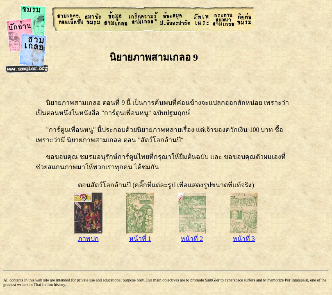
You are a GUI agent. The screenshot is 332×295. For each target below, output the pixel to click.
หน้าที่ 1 (140, 235)
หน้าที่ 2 (192, 235)
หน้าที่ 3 (244, 235)
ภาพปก (88, 235)
